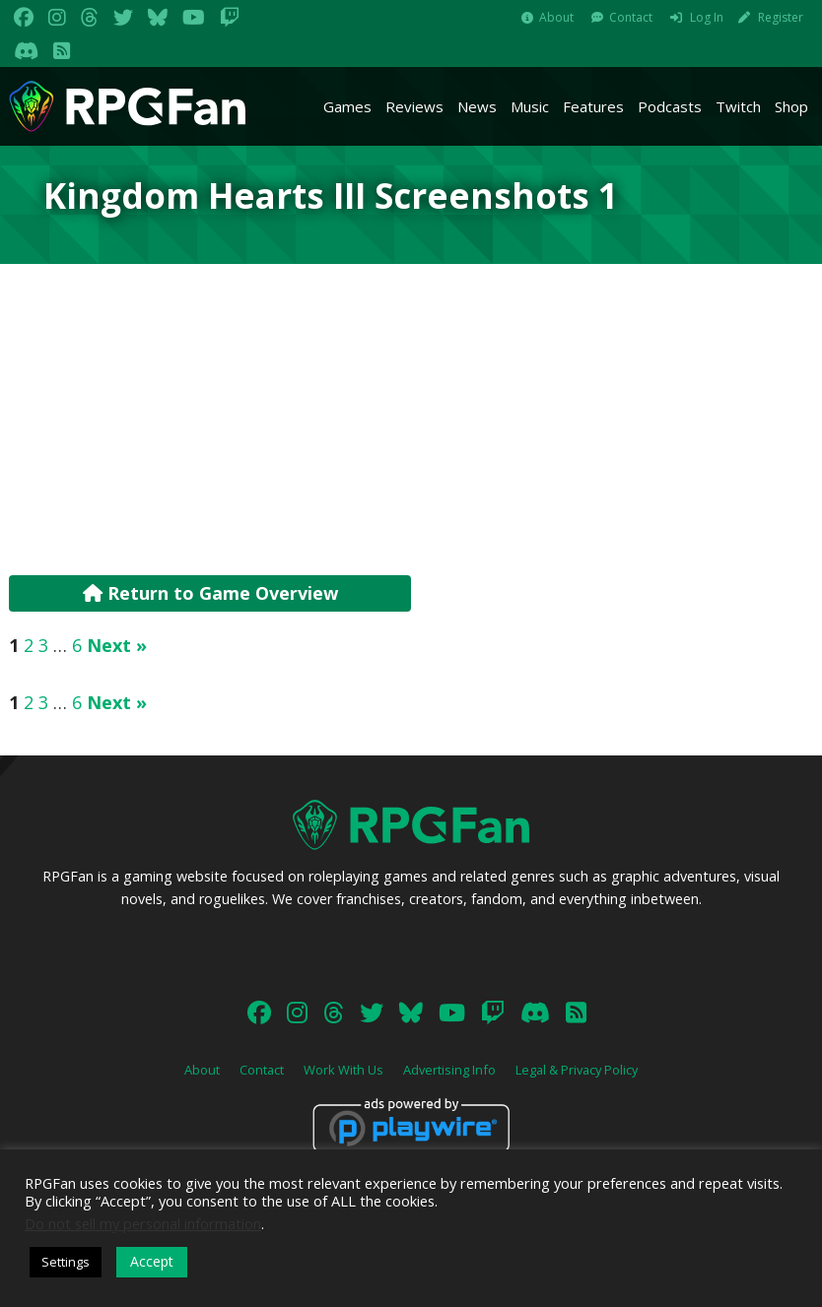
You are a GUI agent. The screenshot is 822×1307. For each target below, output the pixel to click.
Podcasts (670, 106)
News (477, 106)
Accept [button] (151, 1261)
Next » (117, 645)
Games (347, 106)
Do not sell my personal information (143, 1223)
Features (593, 106)
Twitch (738, 106)
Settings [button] (65, 1262)
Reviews (414, 106)
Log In (706, 17)
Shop (791, 106)
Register (780, 17)
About (556, 17)
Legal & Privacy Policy (576, 1069)
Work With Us (343, 1069)
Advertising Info (449, 1069)
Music (530, 106)
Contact (630, 17)
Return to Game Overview (210, 593)
